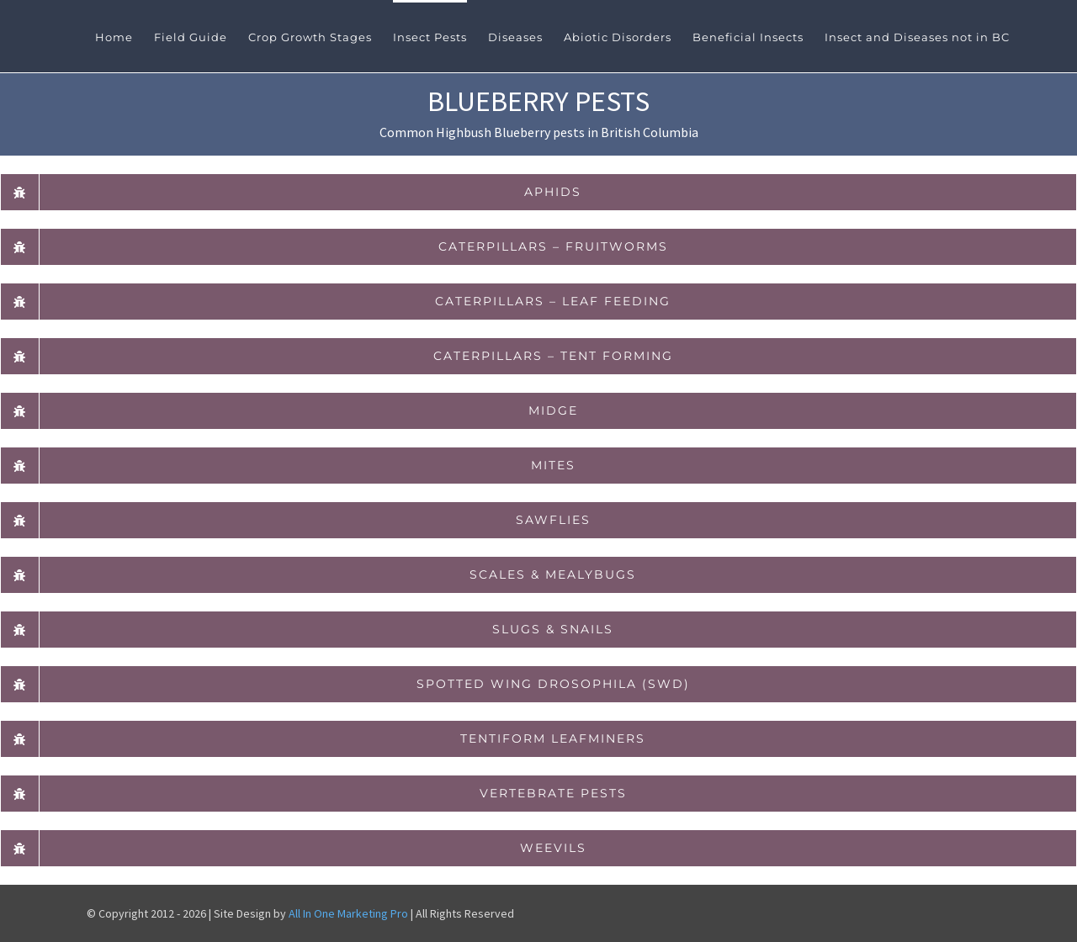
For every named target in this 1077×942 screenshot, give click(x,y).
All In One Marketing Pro (348, 913)
